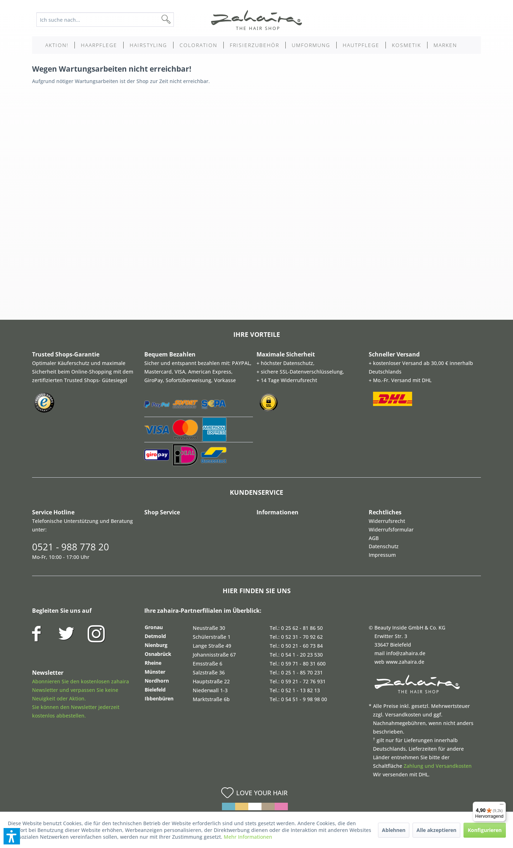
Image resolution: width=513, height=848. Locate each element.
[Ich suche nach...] (105, 19)
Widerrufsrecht (387, 521)
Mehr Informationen (248, 836)
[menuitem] (110, 19)
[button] (12, 836)
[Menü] (501, 806)
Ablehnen (393, 830)
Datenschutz (384, 546)
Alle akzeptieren (436, 830)
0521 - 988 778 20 (70, 546)
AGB (374, 538)
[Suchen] (177, 19)
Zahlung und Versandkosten (438, 765)
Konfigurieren (485, 830)
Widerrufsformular (391, 529)
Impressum (382, 554)
